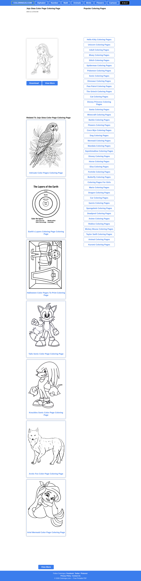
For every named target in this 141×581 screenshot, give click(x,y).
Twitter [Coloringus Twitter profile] (77, 573)
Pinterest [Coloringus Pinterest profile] (84, 573)
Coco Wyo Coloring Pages (99, 130)
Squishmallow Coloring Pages (99, 151)
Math (66, 3)
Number (54, 3)
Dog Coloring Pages (99, 135)
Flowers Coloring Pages (99, 125)
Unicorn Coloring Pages (99, 45)
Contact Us (76, 576)
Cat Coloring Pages (99, 97)
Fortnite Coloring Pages (99, 172)
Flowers (100, 3)
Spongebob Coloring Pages (99, 208)
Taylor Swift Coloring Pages (99, 234)
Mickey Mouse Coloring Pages (99, 229)
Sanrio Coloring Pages (99, 203)
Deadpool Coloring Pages (99, 213)
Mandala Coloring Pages (99, 146)
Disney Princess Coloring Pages (99, 103)
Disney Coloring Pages (99, 156)
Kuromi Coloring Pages (99, 245)
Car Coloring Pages (99, 198)
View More (50, 83)
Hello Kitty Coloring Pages (99, 39)
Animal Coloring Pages (99, 239)
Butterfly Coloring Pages (99, 177)
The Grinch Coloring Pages (99, 91)
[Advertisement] (41, 25)
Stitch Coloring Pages (99, 60)
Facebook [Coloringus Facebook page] (70, 573)
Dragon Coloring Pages (99, 193)
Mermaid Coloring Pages (99, 141)
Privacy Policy (66, 576)
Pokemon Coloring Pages (99, 71)
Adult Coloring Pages (99, 50)
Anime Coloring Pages (99, 219)
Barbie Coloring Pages (99, 120)
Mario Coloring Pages (99, 187)
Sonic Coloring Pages (99, 76)
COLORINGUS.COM (23, 3)
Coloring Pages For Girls (99, 182)
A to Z (124, 3)
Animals (77, 3)
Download (34, 83)
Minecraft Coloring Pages (99, 115)
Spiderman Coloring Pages (99, 65)
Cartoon (113, 3)
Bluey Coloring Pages (99, 55)
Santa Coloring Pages (99, 109)
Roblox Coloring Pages (99, 224)
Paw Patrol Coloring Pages (99, 86)
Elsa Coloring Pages (99, 167)
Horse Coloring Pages (99, 161)
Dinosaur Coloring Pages (99, 81)
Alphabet (41, 3)
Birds (88, 3)
